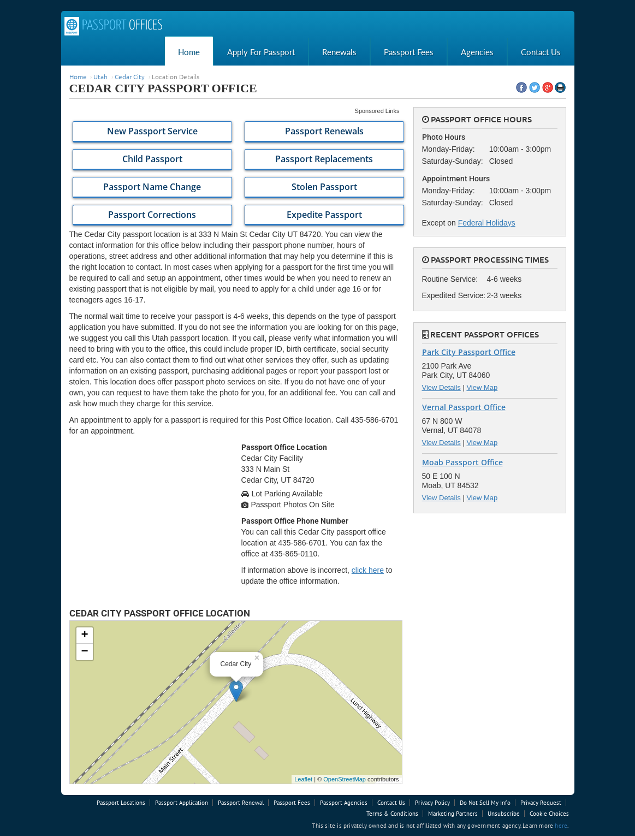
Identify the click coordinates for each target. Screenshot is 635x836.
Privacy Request (540, 803)
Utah (100, 76)
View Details (441, 387)
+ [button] (84, 635)
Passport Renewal (241, 803)
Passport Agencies (343, 803)
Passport (113, 26)
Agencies (477, 52)
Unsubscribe (504, 813)
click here (368, 570)
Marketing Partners (453, 813)
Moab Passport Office (462, 462)
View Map (481, 387)
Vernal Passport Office (464, 407)
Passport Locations (121, 803)
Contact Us (541, 52)
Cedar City (130, 76)
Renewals (339, 52)
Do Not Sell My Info (485, 803)
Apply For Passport (261, 52)
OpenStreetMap (344, 779)
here (561, 825)
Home (189, 52)
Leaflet (303, 779)
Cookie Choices (549, 813)
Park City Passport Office (468, 352)
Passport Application (181, 803)
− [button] (84, 652)
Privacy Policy (432, 803)
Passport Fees (409, 52)
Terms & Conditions (392, 813)
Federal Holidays (486, 222)
